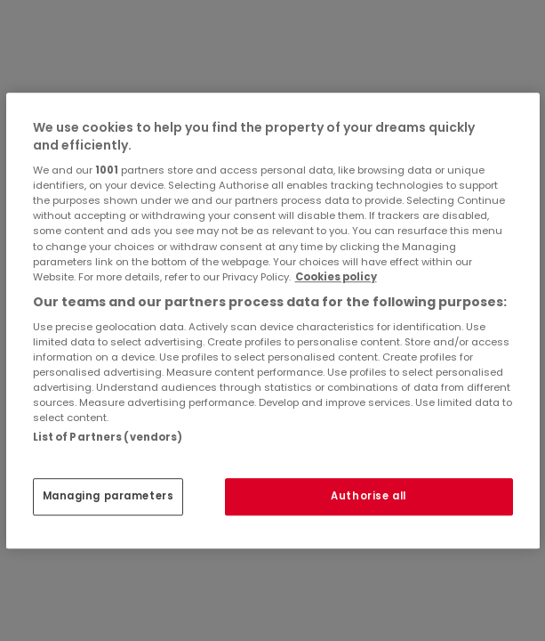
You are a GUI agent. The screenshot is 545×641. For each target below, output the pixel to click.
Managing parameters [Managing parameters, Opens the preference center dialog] (108, 496)
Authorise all (368, 496)
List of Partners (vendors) (108, 437)
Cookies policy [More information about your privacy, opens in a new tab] (336, 277)
